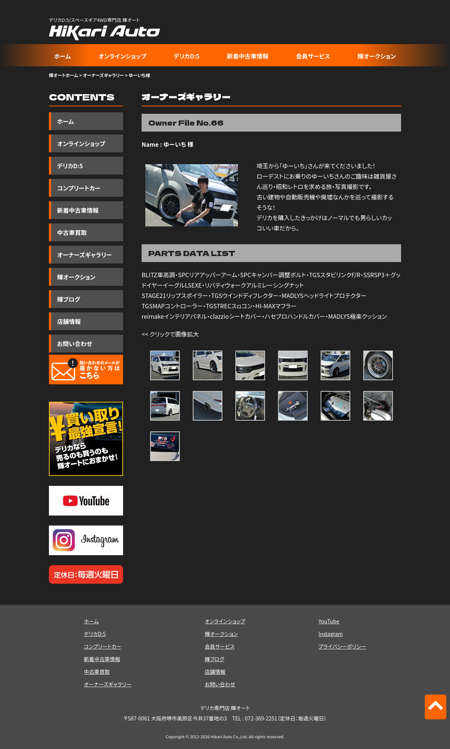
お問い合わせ (74, 343)
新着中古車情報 (247, 56)
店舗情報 (69, 321)
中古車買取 (72, 232)
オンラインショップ (122, 56)
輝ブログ (68, 299)
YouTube (328, 621)
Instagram (330, 633)
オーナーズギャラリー (103, 75)
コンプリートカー (79, 187)
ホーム (62, 56)
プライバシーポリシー (342, 646)
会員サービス (313, 56)
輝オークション (377, 56)
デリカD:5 (187, 56)
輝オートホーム (63, 75)
